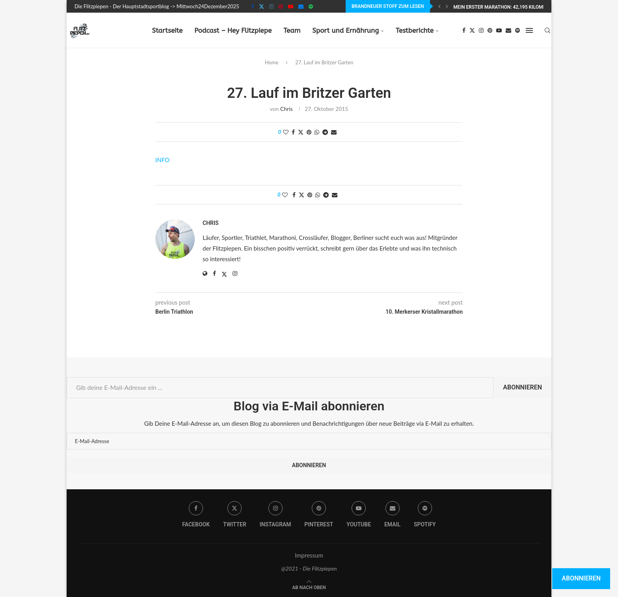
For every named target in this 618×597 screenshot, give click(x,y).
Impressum (309, 555)
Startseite (167, 30)
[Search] (547, 30)
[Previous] (439, 6)
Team (291, 30)
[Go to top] (309, 586)
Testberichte (415, 30)
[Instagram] (271, 6)
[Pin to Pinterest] (309, 132)
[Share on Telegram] (325, 132)
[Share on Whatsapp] (317, 132)
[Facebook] (252, 6)
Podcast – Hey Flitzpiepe (233, 30)
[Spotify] (311, 6)
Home (272, 62)
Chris (286, 108)
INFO (162, 159)
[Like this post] (286, 132)
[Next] (447, 6)
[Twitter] (261, 6)
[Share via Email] (334, 132)
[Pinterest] (281, 6)
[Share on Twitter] (300, 132)
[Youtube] (290, 6)
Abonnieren (522, 387)
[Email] (300, 6)
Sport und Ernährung (345, 30)
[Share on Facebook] (293, 132)
